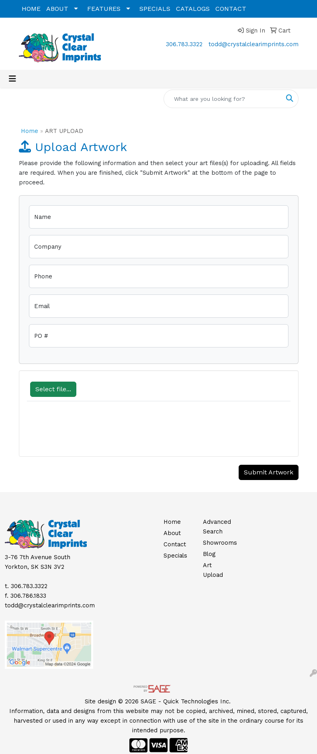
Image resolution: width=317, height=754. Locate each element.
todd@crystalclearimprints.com (254, 44)
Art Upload (213, 570)
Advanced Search (217, 526)
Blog (209, 554)
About (172, 533)
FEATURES (104, 8)
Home (29, 131)
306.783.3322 (184, 44)
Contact (175, 544)
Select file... (53, 389)
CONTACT (230, 8)
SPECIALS (154, 8)
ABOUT (57, 8)
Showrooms (218, 542)
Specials (175, 555)
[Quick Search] (223, 99)
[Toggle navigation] (12, 78)
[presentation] (88, 433)
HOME (31, 8)
